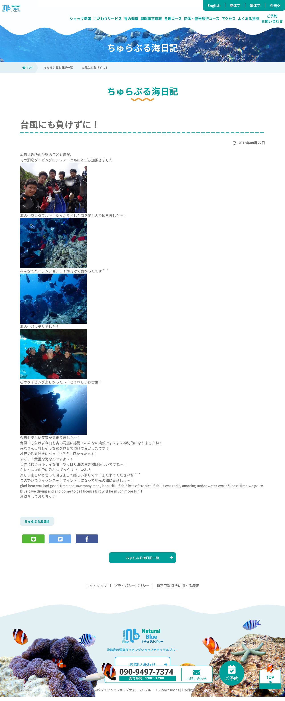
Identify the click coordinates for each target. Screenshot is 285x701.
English (214, 5)
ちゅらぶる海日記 (38, 522)
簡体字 (235, 5)
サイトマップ (96, 589)
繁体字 (255, 5)
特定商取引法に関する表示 (178, 589)
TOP (27, 67)
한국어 (275, 5)
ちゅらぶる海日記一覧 (58, 67)
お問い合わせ (147, 669)
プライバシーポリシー (132, 589)
